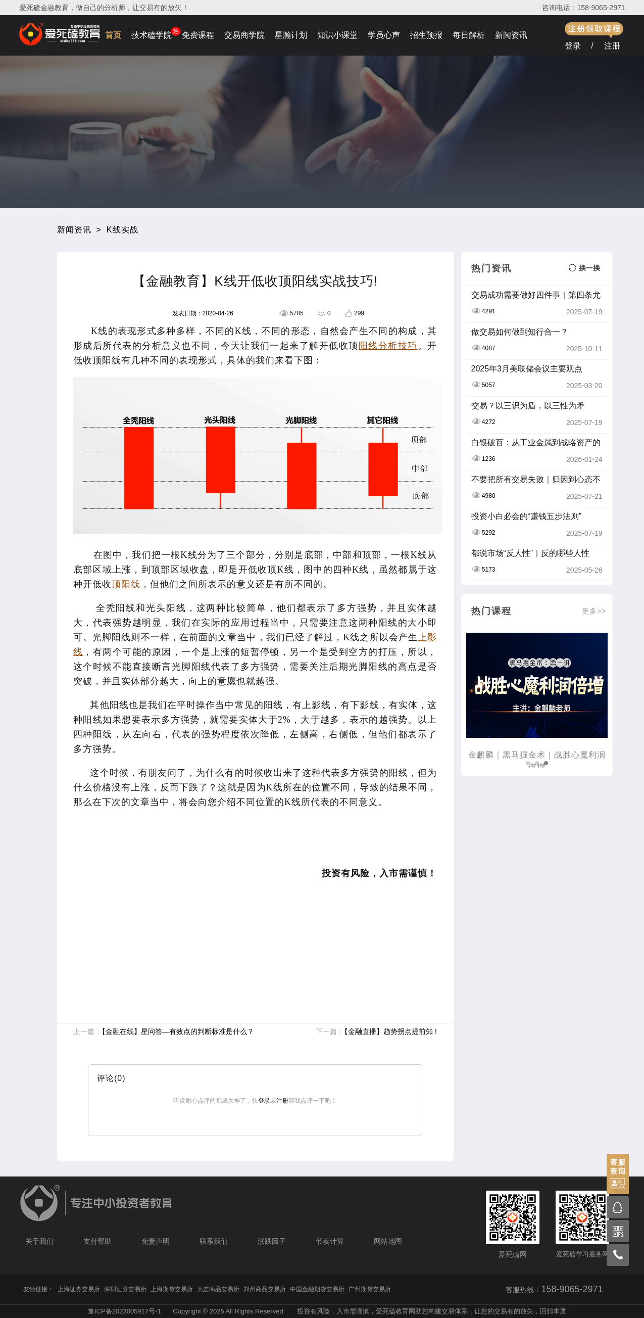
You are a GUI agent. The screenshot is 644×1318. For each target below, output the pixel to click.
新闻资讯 (511, 35)
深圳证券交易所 (125, 1289)
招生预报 (426, 35)
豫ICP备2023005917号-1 (124, 1311)
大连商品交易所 (218, 1289)
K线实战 (122, 229)
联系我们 (214, 1241)
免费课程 (198, 35)
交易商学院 (244, 35)
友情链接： (38, 1289)
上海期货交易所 (172, 1289)
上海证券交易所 (79, 1289)
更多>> (594, 611)
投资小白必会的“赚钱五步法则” (526, 516)
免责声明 (155, 1241)
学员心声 (384, 35)
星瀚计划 (291, 35)
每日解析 (469, 35)
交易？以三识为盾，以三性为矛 (527, 405)
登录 (573, 45)
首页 (113, 35)
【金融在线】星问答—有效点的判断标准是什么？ (176, 1031)
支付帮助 (97, 1241)
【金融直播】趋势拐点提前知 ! (389, 1031)
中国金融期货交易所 (317, 1289)
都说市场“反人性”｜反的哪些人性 (530, 553)
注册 (612, 45)
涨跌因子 (272, 1241)
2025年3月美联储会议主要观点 (527, 368)
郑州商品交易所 (264, 1289)
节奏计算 (330, 1241)
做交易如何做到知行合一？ (519, 331)
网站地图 (388, 1241)
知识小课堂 (337, 35)
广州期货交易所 (370, 1289)
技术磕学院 (151, 35)
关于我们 (39, 1241)
